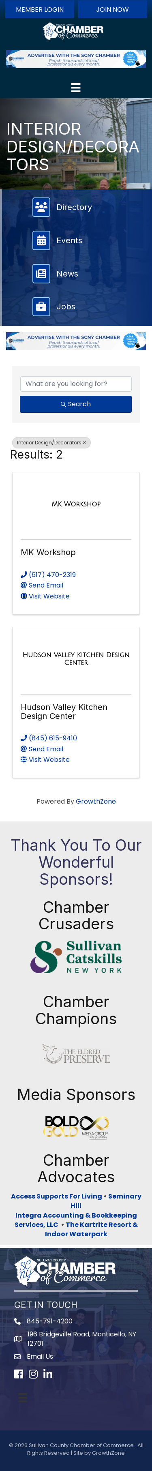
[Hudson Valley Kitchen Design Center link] (76, 659)
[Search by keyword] (76, 384)
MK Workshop (48, 552)
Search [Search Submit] (76, 404)
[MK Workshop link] (76, 504)
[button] (39, 9)
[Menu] (75, 87)
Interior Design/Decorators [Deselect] (51, 442)
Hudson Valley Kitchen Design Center (64, 711)
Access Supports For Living (56, 1196)
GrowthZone (96, 801)
